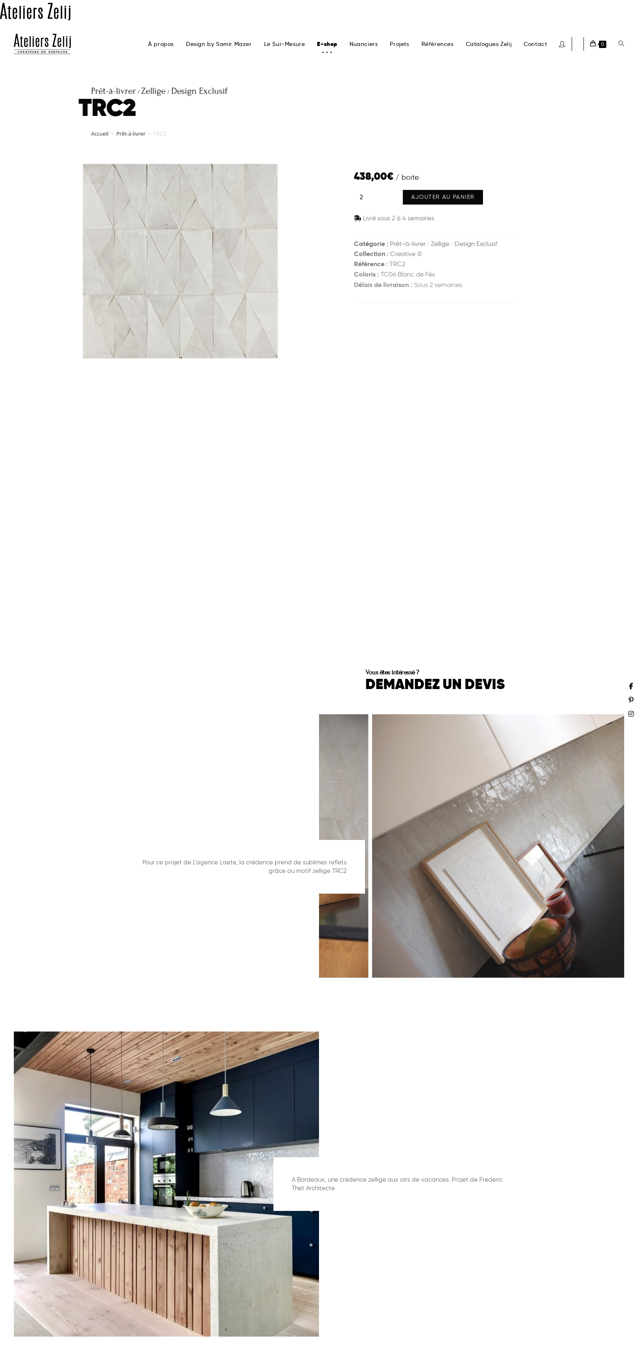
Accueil (100, 136)
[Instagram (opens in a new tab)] (631, 714)
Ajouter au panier (443, 198)
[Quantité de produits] (361, 198)
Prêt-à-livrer (131, 136)
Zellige (440, 244)
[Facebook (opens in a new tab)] (631, 686)
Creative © (406, 254)
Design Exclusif (475, 244)
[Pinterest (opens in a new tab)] (631, 700)
